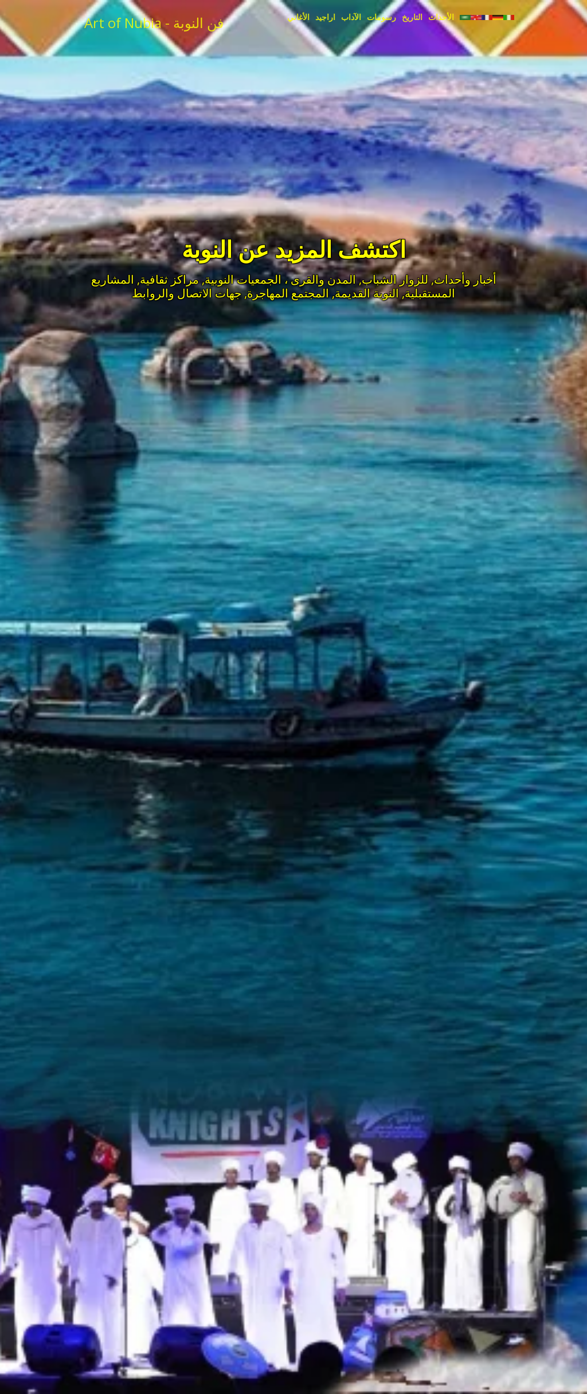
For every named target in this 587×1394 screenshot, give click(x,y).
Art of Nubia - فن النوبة (154, 22)
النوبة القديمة (367, 293)
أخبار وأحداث (465, 279)
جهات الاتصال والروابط (186, 293)
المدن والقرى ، (320, 279)
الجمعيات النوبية (243, 279)
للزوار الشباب (395, 279)
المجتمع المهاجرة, (286, 293)
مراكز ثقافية (169, 279)
